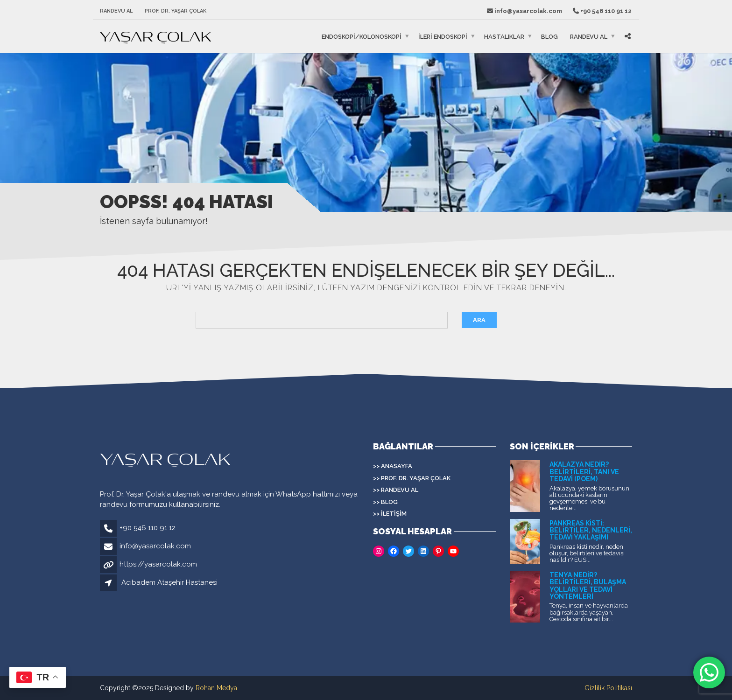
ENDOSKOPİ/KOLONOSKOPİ (361, 36)
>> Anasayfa (392, 465)
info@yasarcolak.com (155, 546)
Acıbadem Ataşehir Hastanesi (169, 582)
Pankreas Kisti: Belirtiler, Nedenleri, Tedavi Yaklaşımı (590, 530)
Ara (479, 319)
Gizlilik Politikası (608, 688)
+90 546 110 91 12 (148, 528)
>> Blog (385, 501)
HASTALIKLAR (504, 36)
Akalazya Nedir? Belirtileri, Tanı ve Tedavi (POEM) (584, 472)
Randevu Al (116, 11)
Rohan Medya (216, 688)
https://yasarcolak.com (158, 564)
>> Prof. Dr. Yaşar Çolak (411, 478)
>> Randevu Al (395, 489)
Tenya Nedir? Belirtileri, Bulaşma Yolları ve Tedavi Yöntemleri (587, 585)
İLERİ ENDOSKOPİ (442, 36)
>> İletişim (390, 513)
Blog (549, 36)
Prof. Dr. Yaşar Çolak (175, 11)
